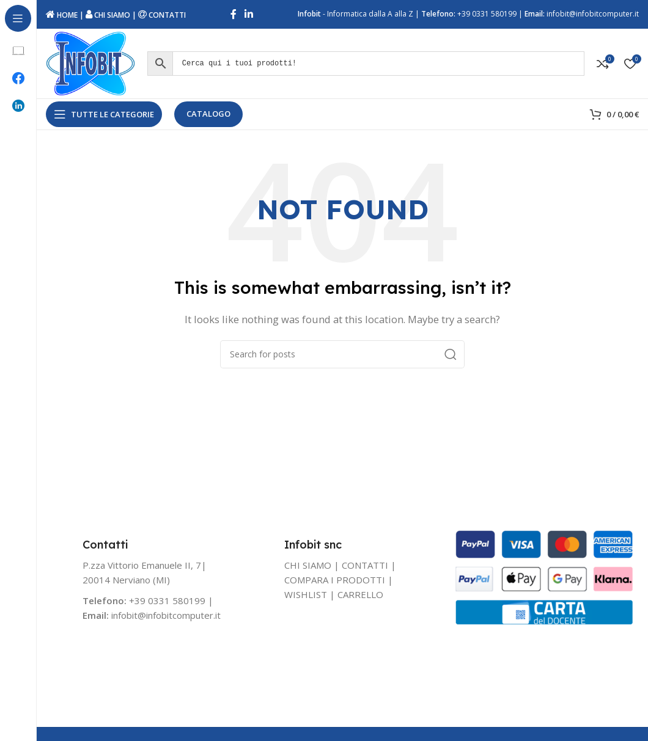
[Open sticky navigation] (104, 120)
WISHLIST (305, 600)
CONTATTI (162, 15)
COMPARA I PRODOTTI (334, 585)
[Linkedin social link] (249, 15)
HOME (62, 15)
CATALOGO (208, 119)
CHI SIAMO (108, 15)
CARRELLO (360, 600)
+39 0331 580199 (487, 15)
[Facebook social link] (233, 15)
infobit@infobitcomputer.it (593, 15)
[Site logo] (93, 66)
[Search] (342, 360)
